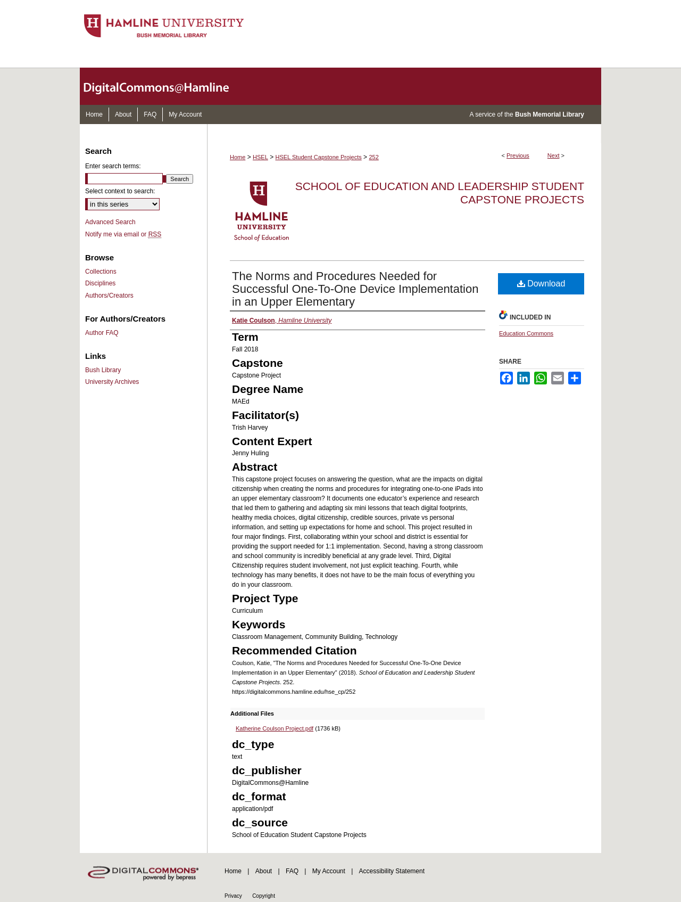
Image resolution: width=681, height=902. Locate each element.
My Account (328, 871)
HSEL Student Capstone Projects (319, 157)
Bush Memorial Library (549, 114)
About (263, 871)
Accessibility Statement (392, 871)
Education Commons (526, 333)
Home (237, 157)
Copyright (263, 896)
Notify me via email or (123, 234)
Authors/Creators (109, 295)
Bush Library (103, 370)
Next (553, 155)
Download (541, 283)
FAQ (292, 871)
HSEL (260, 157)
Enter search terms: (113, 166)
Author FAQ (102, 333)
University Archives (112, 382)
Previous (517, 155)
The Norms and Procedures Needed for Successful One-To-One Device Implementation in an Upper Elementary (355, 288)
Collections (101, 271)
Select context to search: (120, 191)
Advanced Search (110, 222)
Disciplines (100, 283)
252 (373, 157)
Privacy (233, 896)
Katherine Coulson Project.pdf (274, 728)
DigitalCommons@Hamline (165, 86)
